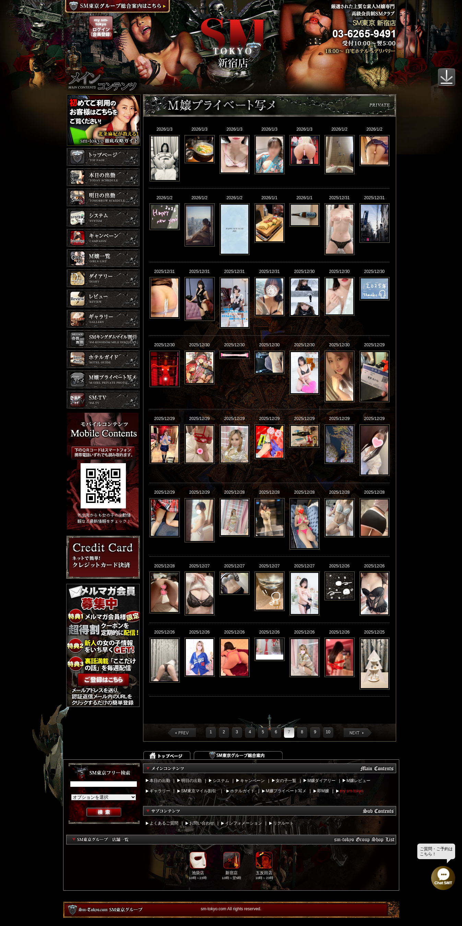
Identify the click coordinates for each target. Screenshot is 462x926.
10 (328, 732)
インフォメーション (243, 823)
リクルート (283, 823)
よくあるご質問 (164, 823)
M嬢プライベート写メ (286, 791)
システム (221, 780)
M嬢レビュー (358, 780)
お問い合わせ (201, 823)
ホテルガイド (242, 791)
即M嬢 (323, 791)
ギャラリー (160, 791)
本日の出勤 (160, 780)
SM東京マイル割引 (198, 791)
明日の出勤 (191, 780)
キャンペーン (252, 780)
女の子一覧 (286, 780)
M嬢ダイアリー (321, 780)
